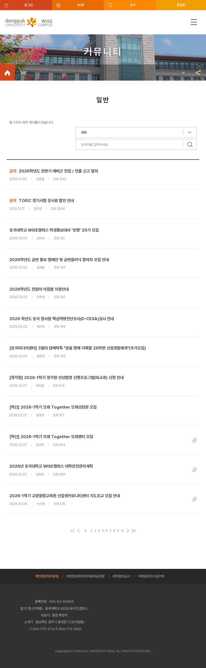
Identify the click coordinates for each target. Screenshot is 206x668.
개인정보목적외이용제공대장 (85, 576)
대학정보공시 (121, 576)
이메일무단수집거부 (151, 576)
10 (122, 531)
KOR (81, 5)
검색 (132, 5)
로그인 (28, 5)
